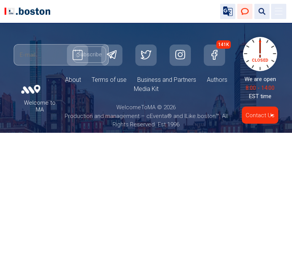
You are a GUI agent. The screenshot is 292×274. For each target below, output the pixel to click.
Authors (217, 79)
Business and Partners (166, 79)
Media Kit (146, 88)
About (73, 79)
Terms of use (109, 79)
